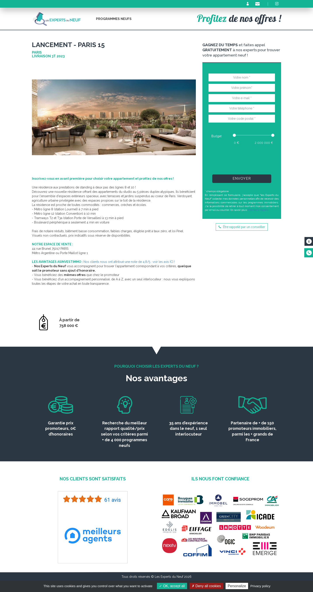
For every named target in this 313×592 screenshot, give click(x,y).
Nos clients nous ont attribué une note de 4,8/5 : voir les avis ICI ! (129, 262)
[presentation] (242, 159)
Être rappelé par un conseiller (242, 227)
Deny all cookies (206, 586)
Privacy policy (260, 586)
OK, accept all (172, 586)
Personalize (237, 586)
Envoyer (242, 178)
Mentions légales (258, 209)
